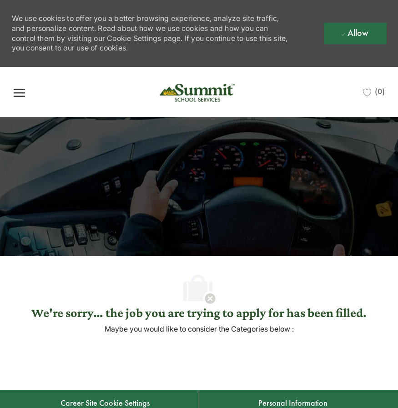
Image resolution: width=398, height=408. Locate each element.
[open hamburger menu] (19, 92)
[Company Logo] (198, 91)
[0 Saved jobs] (374, 91)
